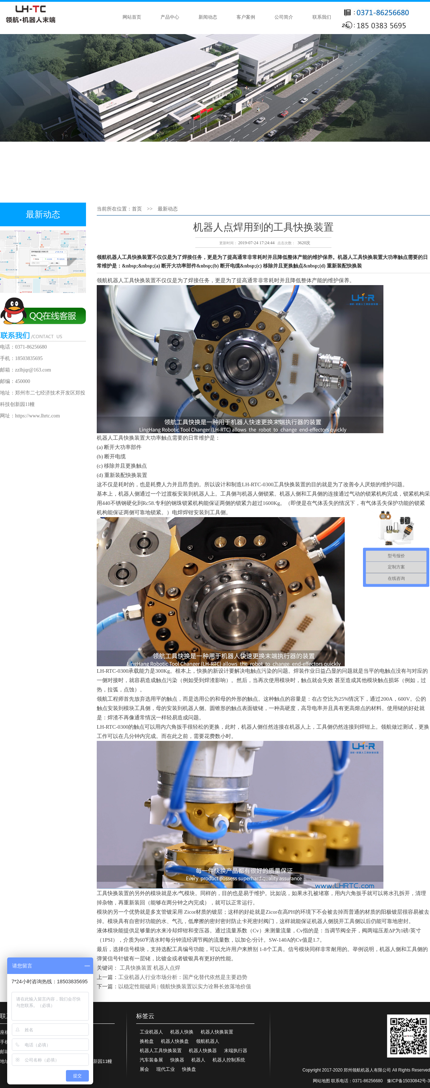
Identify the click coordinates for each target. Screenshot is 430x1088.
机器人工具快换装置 (161, 1050)
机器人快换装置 (217, 1032)
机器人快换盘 (175, 1041)
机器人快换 (182, 1032)
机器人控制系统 (228, 1060)
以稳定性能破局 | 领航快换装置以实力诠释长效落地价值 (184, 986)
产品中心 (170, 17)
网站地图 (321, 1080)
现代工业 (165, 1069)
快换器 (177, 1060)
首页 (137, 209)
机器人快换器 (203, 1050)
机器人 (198, 1060)
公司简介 (283, 17)
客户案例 (245, 17)
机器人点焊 (166, 968)
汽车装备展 (151, 1060)
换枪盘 (147, 1041)
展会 (144, 1069)
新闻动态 (208, 17)
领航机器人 (207, 1041)
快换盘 (189, 1069)
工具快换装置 (136, 968)
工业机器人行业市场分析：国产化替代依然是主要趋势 (182, 977)
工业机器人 (151, 1032)
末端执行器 (235, 1050)
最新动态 (168, 209)
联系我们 (321, 17)
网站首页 (132, 17)
